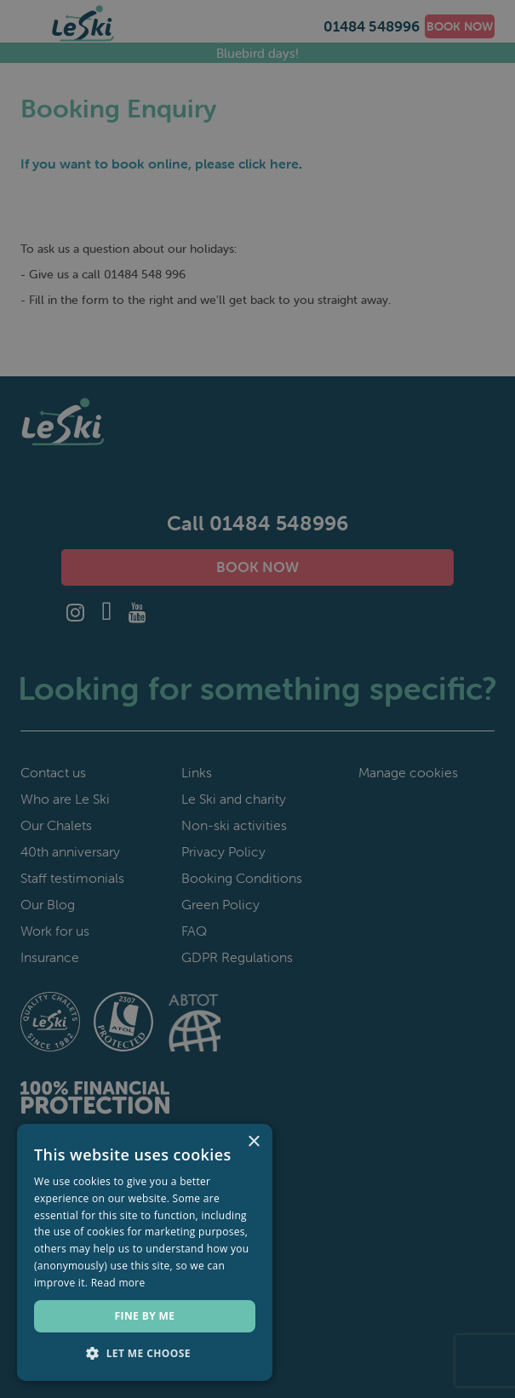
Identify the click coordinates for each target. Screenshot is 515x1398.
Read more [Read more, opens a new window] (118, 1282)
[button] (144, 1354)
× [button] (253, 1142)
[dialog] (257, 699)
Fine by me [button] (145, 1316)
